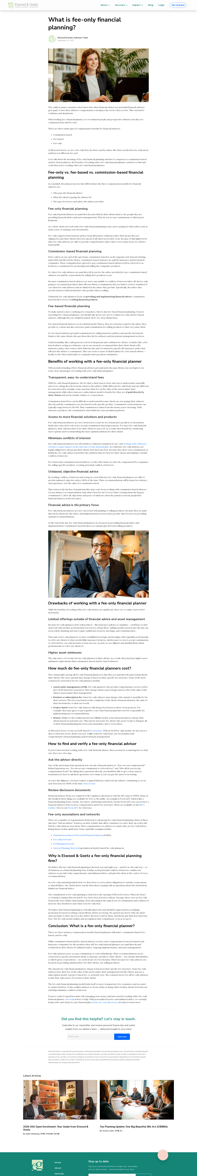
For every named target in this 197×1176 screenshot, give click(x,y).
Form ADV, (73, 808)
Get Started (178, 5)
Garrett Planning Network (66, 848)
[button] (105, 5)
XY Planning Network (63, 843)
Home (58, 1162)
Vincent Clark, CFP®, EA (112, 1131)
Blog (150, 5)
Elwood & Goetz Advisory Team (73, 37)
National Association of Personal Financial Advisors (78, 835)
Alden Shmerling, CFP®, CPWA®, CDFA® (42, 1134)
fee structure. (96, 730)
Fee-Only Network (62, 839)
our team (69, 999)
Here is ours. (89, 783)
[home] (23, 5)
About (58, 1168)
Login (161, 5)
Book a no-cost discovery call (106, 1002)
